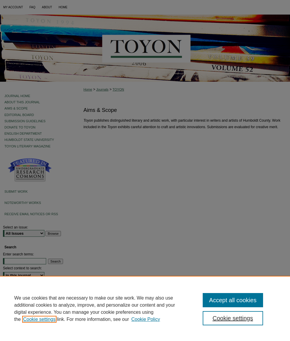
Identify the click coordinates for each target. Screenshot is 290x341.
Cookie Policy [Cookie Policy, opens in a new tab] (145, 319)
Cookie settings (39, 319)
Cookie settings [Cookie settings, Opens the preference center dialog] (232, 318)
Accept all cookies (233, 300)
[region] (145, 308)
